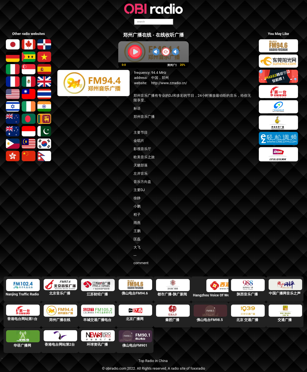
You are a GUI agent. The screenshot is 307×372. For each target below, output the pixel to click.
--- (135, 255)
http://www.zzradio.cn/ (169, 83)
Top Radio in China (153, 361)
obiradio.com (116, 368)
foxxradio (198, 368)
